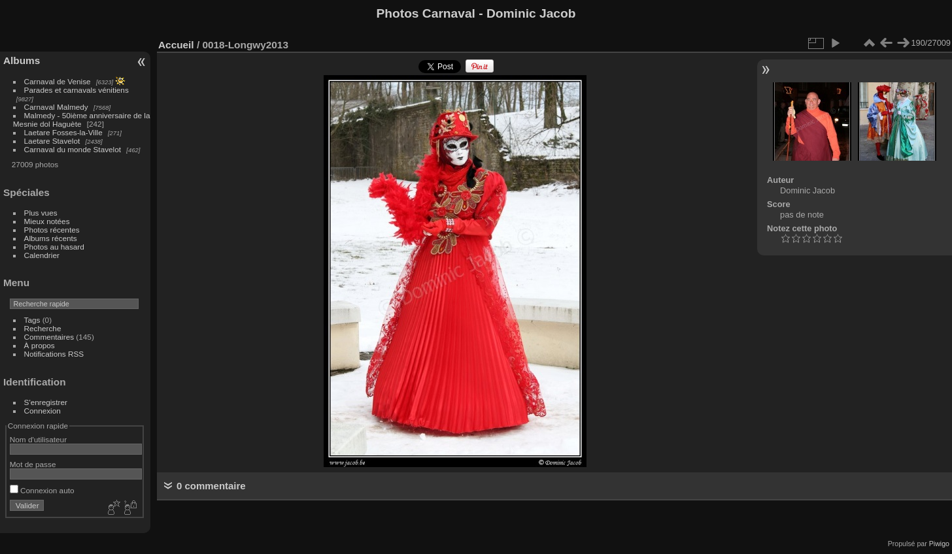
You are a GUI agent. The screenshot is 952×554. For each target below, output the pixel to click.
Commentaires (49, 337)
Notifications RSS (54, 354)
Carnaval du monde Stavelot (72, 149)
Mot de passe (33, 464)
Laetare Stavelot (52, 141)
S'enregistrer (45, 402)
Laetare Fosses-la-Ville (63, 132)
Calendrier (42, 255)
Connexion (42, 410)
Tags (32, 320)
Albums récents (50, 238)
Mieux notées (47, 221)
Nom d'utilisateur (38, 439)
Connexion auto (42, 490)
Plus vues (41, 212)
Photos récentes (52, 229)
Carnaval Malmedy (56, 107)
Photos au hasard (54, 246)
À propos (39, 345)
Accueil (176, 44)
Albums (21, 60)
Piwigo (939, 543)
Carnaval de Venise (57, 81)
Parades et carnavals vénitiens (76, 90)
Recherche (42, 328)
